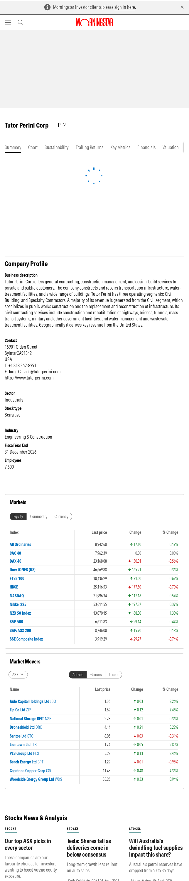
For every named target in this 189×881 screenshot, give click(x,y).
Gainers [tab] (96, 528)
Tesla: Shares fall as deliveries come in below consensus (89, 628)
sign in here (124, 7)
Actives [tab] (77, 528)
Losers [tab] (113, 528)
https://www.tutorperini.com (29, 378)
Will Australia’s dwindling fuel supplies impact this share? (156, 628)
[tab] (13, 147)
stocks (11, 609)
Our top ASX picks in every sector (28, 624)
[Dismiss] (182, 7)
